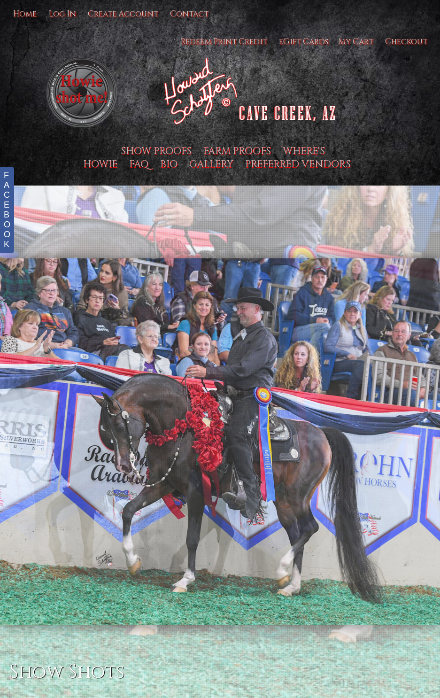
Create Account (123, 13)
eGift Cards (303, 41)
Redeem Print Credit (223, 41)
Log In (62, 13)
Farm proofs (237, 151)
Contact (189, 13)
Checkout (406, 41)
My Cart (356, 41)
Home (25, 13)
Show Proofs (156, 151)
